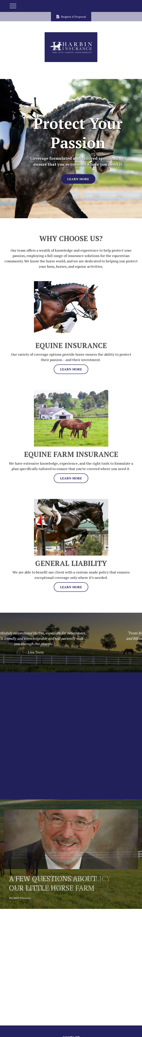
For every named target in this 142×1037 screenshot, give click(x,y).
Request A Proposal (71, 17)
